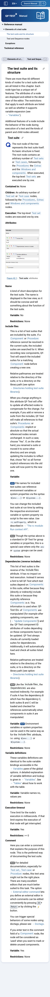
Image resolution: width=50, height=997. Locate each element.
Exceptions (10, 43)
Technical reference (14, 48)
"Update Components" (25, 621)
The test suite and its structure (20, 34)
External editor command (26, 891)
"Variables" (14, 115)
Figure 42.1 (12, 278)
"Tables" (17, 783)
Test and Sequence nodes (18, 38)
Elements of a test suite (15, 29)
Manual (23, 15)
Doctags (39, 923)
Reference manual (13, 24)
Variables (18, 768)
